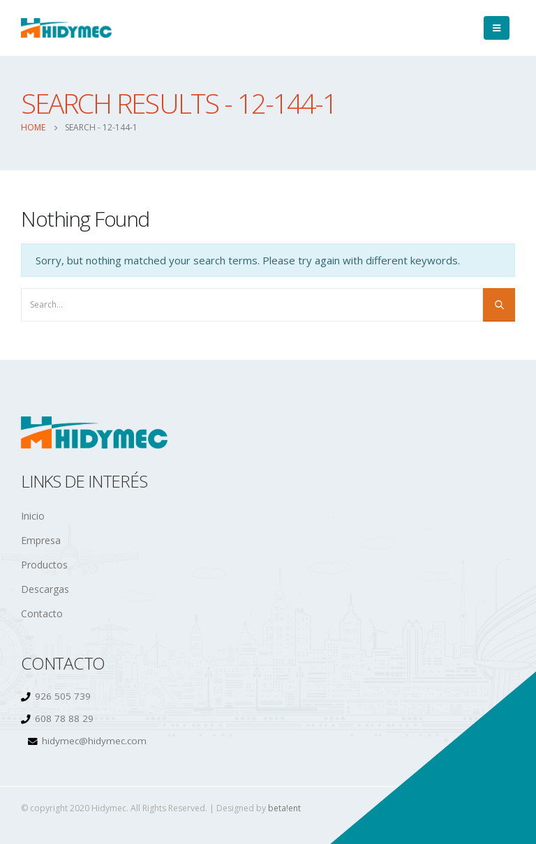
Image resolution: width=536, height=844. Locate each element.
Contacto (42, 613)
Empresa (41, 540)
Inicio (33, 515)
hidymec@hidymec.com (94, 740)
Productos (44, 564)
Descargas (45, 589)
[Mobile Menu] (496, 28)
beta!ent (284, 808)
